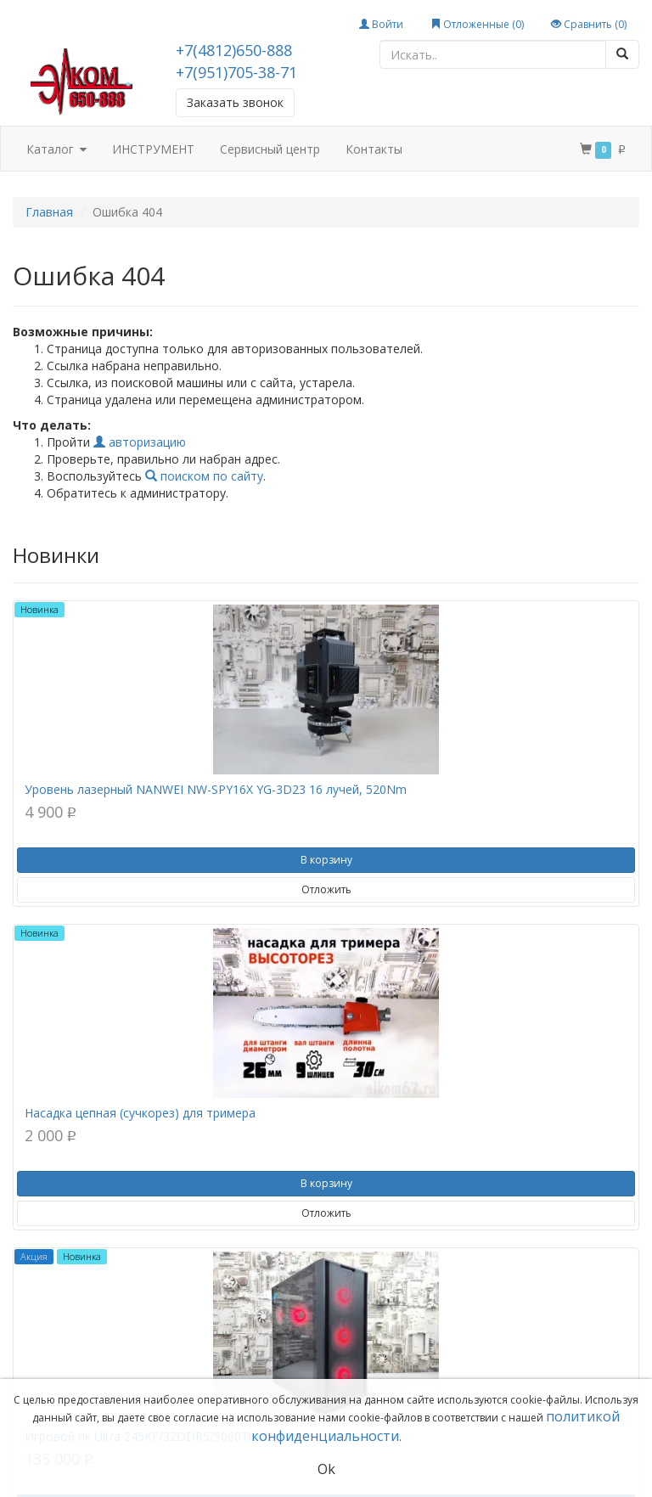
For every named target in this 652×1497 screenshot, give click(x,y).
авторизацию (139, 442)
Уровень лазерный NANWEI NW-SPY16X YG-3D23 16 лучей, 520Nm (216, 789)
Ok (326, 1469)
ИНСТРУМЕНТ (153, 149)
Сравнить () (589, 24)
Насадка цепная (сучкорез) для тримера (140, 1113)
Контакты (374, 149)
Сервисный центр (270, 149)
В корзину (326, 860)
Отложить (326, 889)
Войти (381, 24)
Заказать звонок (235, 102)
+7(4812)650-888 (234, 50)
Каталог (56, 150)
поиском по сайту (204, 476)
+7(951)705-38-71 (236, 72)
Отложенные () (477, 24)
